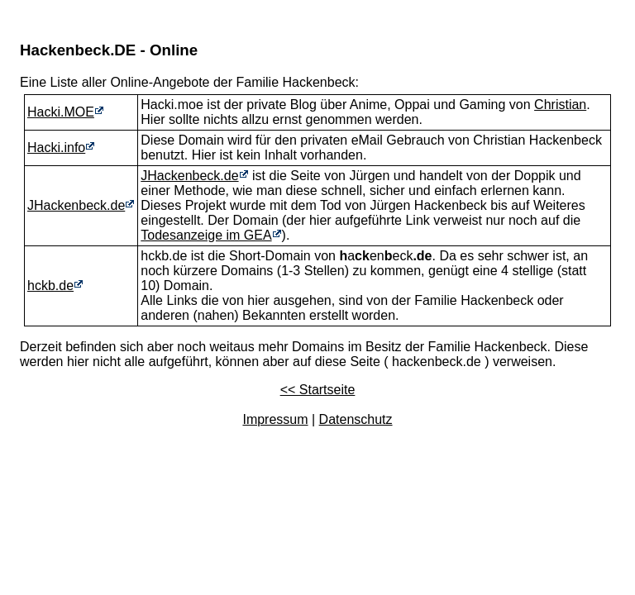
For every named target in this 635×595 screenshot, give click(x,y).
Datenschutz (356, 419)
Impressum (275, 419)
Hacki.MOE (60, 112)
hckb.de (50, 285)
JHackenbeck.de (76, 205)
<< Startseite (318, 390)
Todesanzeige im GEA (206, 235)
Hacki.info (56, 147)
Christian (560, 105)
